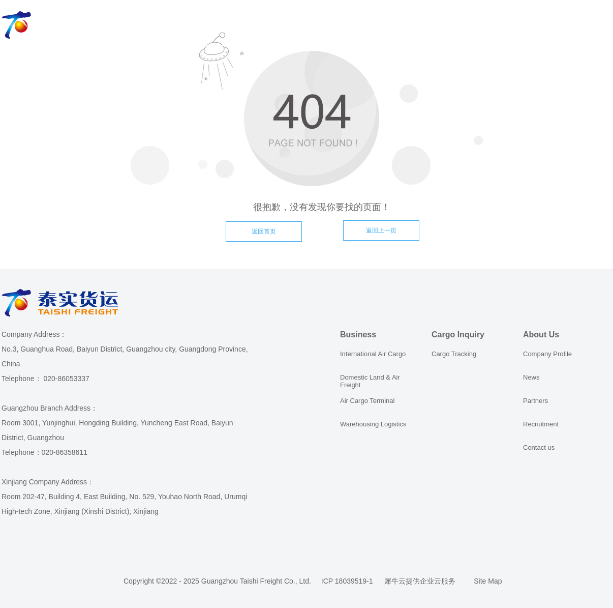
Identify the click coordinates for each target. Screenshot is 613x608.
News (531, 377)
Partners (535, 400)
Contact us (539, 447)
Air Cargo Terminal (367, 400)
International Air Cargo (373, 354)
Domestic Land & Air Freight (370, 381)
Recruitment (541, 424)
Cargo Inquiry (236, 25)
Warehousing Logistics (373, 424)
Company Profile (547, 354)
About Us (380, 25)
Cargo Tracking (454, 354)
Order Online (313, 25)
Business (168, 25)
